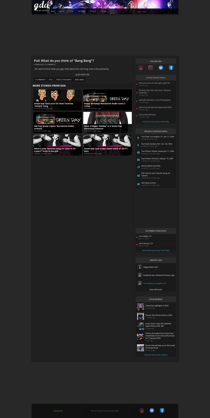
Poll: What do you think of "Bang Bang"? (64, 60)
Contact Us (58, 411)
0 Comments (50, 64)
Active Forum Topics (155, 77)
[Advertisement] (105, 35)
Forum (103, 11)
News (53, 11)
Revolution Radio (63, 80)
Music (62, 11)
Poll (51, 80)
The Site (93, 11)
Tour (71, 11)
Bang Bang (79, 80)
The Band (81, 11)
